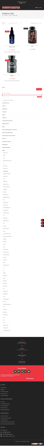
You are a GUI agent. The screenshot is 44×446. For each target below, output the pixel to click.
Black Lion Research (6, 186)
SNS (3, 322)
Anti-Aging (4, 111)
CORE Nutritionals (6, 212)
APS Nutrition (5, 176)
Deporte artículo (5, 123)
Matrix (4, 278)
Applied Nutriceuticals (6, 173)
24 (38, 23)
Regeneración (5, 144)
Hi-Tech (4, 244)
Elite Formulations (6, 228)
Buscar (3, 87)
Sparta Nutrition (5, 325)
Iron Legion (5, 259)
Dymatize (4, 225)
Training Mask (5, 327)
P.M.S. (4, 296)
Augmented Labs (6, 184)
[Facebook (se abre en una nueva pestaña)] (21, 3)
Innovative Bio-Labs (6, 254)
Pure (4, 306)
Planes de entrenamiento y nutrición (9, 129)
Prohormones (18, 45)
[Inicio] (2, 15)
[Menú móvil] (40, 7)
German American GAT (7, 233)
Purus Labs (5, 309)
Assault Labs (5, 181)
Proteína (4, 138)
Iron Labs (4, 257)
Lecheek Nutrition (6, 265)
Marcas (3, 150)
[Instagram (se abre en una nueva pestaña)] (24, 3)
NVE (4, 288)
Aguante (4, 105)
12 (37, 23)
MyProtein (5, 280)
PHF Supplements (6, 299)
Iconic (4, 246)
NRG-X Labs (5, 286)
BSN (4, 199)
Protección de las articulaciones (8, 135)
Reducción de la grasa (6, 141)
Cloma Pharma (5, 205)
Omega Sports (5, 293)
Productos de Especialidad (34, 45)
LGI (3, 270)
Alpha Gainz (5, 165)
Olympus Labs (5, 291)
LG (3, 267)
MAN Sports (5, 275)
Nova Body (5, 283)
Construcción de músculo (12, 45)
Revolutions (5, 312)
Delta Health (5, 218)
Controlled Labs (5, 210)
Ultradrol (12, 75)
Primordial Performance (7, 304)
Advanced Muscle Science (7, 160)
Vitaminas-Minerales (6, 147)
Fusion (4, 231)
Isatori (4, 262)
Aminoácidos (4, 108)
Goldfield (4, 239)
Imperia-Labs (5, 152)
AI (3, 163)
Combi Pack (4, 117)
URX (4, 158)
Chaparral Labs (5, 202)
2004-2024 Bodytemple (25, 441)
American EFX (5, 168)
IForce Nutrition (5, 249)
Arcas (4, 178)
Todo (41, 23)
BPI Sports (5, 191)
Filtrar (39, 96)
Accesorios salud (5, 102)
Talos (32, 46)
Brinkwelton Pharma (6, 197)
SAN (4, 319)
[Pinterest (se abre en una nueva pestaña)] (23, 3)
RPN (4, 317)
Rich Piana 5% (5, 314)
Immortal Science (6, 252)
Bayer (4, 155)
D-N (3, 215)
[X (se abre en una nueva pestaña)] (20, 3)
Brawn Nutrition (5, 194)
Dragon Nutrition (6, 220)
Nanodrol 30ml (12, 46)
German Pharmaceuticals (7, 236)
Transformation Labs (6, 330)
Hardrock (4, 241)
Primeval (4, 301)
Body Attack (5, 189)
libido (3, 126)
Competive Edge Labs (6, 207)
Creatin (3, 114)
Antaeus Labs (15, 15)
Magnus (4, 272)
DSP (4, 223)
